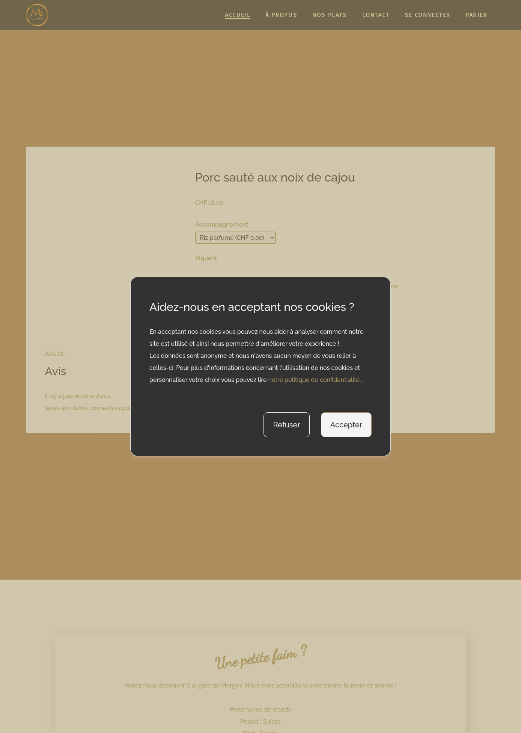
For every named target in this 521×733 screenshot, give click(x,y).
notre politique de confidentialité (314, 379)
